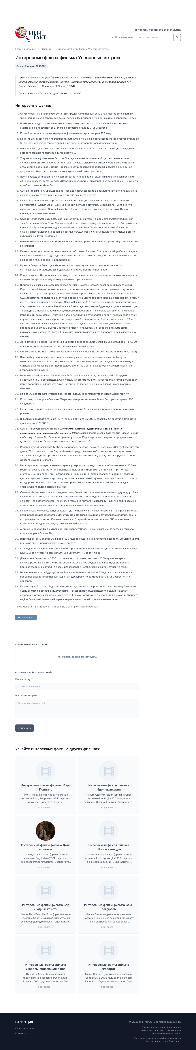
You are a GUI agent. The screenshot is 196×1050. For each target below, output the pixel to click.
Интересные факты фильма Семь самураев (108, 907)
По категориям (122, 37)
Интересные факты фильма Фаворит (108, 967)
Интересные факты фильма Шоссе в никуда (108, 847)
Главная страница (25, 49)
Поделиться (26, 617)
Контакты (20, 1033)
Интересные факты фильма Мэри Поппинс (46, 787)
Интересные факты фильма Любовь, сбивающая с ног (45, 967)
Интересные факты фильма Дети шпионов (45, 847)
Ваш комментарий (26, 695)
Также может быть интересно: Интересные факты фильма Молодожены (57, 606)
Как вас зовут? (24, 679)
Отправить (24, 728)
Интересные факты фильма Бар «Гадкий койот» (45, 907)
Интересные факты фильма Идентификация (108, 787)
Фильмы (46, 49)
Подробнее (45, 807)
